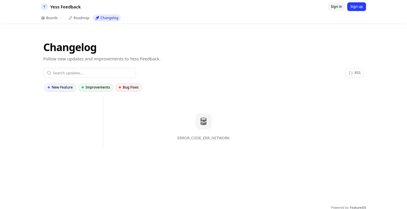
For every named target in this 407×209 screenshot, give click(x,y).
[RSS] (354, 73)
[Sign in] (336, 7)
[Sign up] (356, 6)
